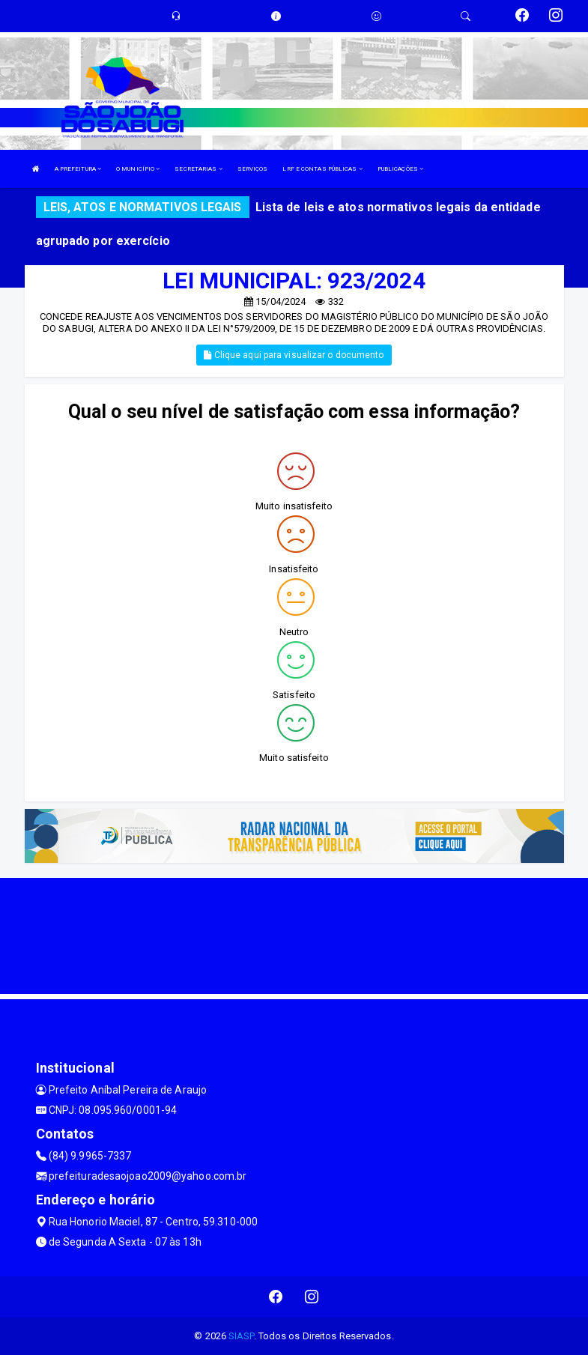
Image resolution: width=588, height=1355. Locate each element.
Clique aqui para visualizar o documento (294, 355)
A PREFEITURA (78, 169)
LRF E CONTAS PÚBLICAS (322, 169)
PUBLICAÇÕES (400, 169)
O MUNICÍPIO (138, 169)
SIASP (241, 1336)
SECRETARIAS (198, 169)
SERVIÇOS (252, 169)
